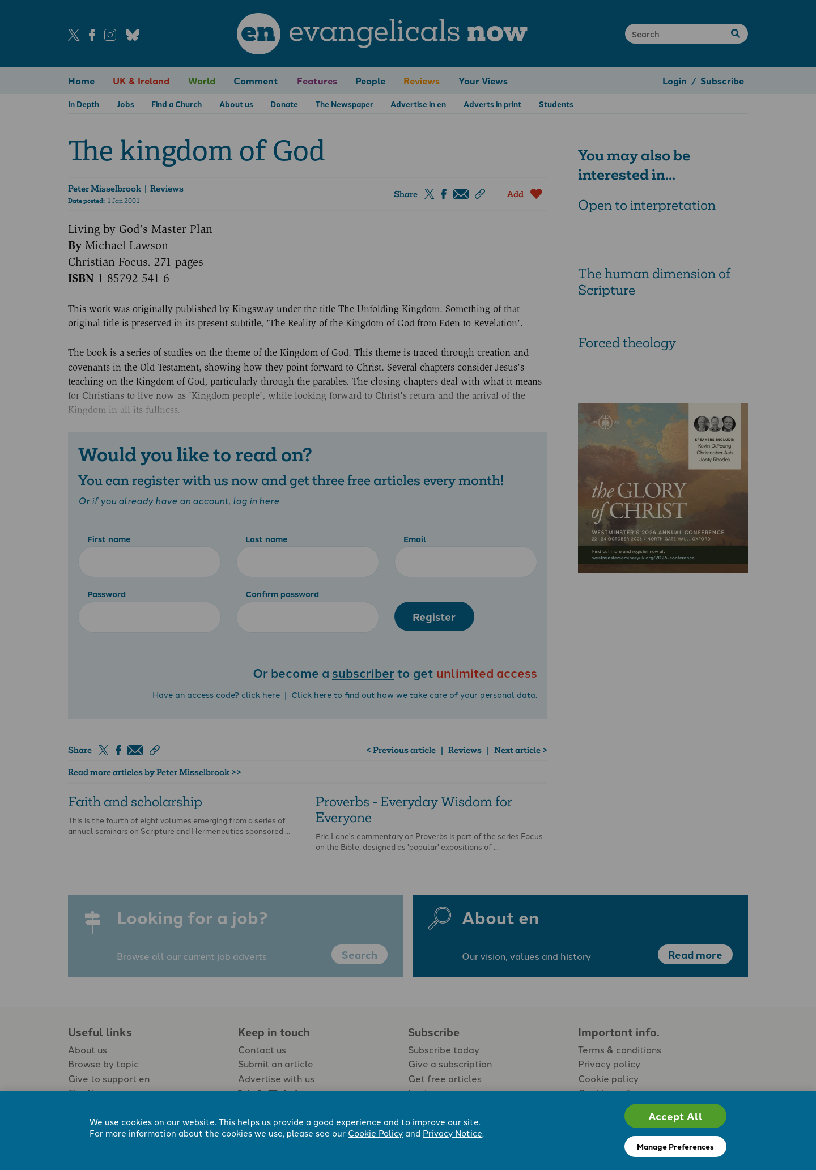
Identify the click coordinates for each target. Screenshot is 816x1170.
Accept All (675, 1116)
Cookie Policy (375, 1133)
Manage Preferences (675, 1146)
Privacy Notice (452, 1133)
